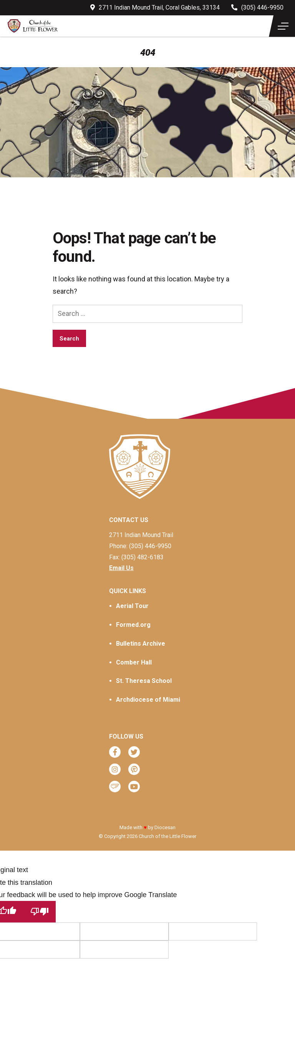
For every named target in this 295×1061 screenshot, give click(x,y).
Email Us (121, 568)
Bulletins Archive (140, 643)
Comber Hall (134, 662)
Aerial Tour (132, 606)
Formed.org (133, 624)
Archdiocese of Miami (148, 699)
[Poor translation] (39, 911)
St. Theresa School (144, 680)
